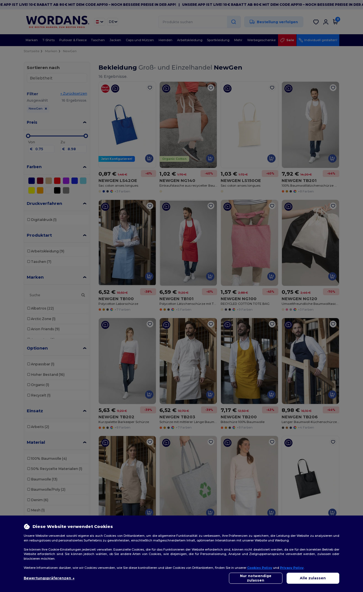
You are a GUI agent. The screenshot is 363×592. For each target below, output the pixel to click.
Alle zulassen (313, 578)
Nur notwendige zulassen (255, 578)
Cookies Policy (259, 568)
